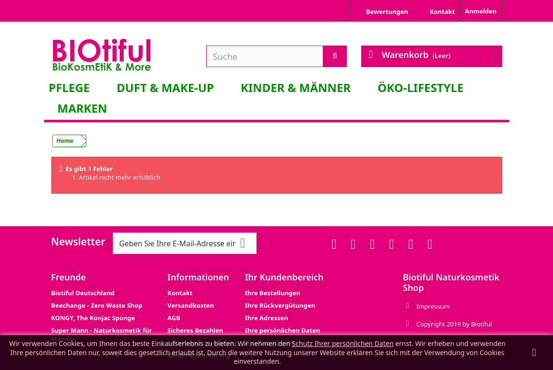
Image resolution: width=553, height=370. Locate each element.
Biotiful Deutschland (83, 293)
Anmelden (480, 11)
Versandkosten (190, 305)
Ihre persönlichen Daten (282, 330)
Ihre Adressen (266, 317)
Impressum (433, 306)
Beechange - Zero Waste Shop (96, 305)
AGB (173, 317)
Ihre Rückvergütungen (280, 305)
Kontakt (179, 293)
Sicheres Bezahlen (195, 330)
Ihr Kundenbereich (284, 277)
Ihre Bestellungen (273, 293)
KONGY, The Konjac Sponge (93, 317)
